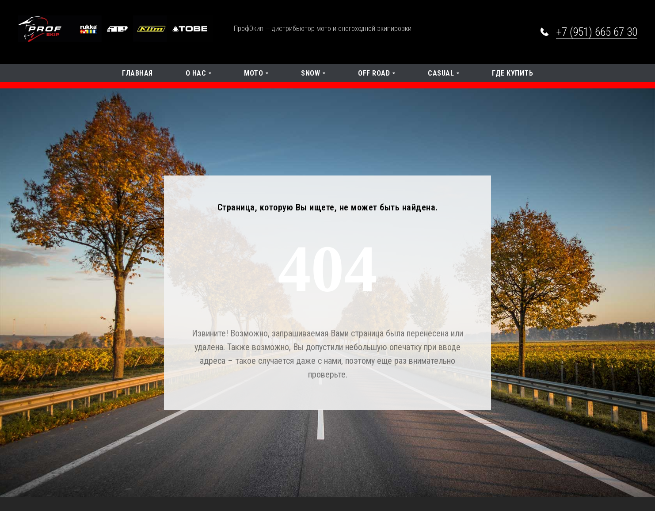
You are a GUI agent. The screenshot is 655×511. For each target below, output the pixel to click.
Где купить (512, 73)
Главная (137, 73)
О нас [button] (196, 73)
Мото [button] (253, 73)
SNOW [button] (310, 73)
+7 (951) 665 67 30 (596, 32)
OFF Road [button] (374, 73)
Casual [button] (441, 73)
